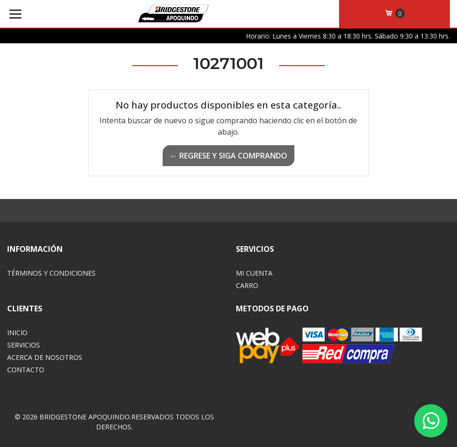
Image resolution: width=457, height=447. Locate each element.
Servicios (23, 344)
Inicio (17, 332)
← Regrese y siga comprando (228, 155)
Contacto (25, 369)
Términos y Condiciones (51, 273)
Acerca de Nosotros (44, 357)
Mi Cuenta (254, 273)
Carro (247, 285)
